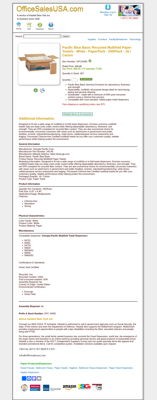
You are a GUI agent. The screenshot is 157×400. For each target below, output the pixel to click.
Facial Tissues (27, 368)
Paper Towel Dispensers (121, 368)
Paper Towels (61, 368)
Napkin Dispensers (29, 372)
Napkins (73, 368)
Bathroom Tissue (44, 368)
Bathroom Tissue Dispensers (93, 368)
